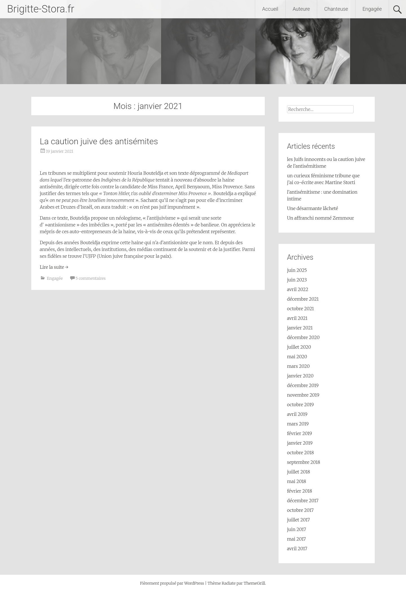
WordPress (194, 583)
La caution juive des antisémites (99, 141)
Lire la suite (54, 267)
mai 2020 (297, 356)
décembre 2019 (303, 385)
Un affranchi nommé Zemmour (320, 218)
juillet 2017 (298, 520)
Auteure (301, 9)
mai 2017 (296, 539)
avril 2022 (297, 289)
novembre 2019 (303, 395)
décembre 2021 (303, 299)
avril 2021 (297, 318)
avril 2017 (297, 548)
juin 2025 (297, 270)
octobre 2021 (300, 308)
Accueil (270, 9)
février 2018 (299, 491)
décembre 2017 (302, 500)
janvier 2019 (300, 443)
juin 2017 (296, 529)
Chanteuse (336, 9)
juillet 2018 (298, 472)
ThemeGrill (254, 583)
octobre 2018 (300, 452)
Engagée (372, 9)
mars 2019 (298, 424)
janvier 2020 (300, 376)
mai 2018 (296, 481)
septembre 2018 (303, 462)
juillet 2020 (299, 347)
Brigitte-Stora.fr (40, 9)
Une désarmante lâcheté (312, 208)
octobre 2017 (300, 510)
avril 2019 (297, 414)
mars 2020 (298, 366)
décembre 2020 (303, 337)
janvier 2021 (300, 328)
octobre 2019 (300, 404)
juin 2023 (297, 280)
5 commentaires (91, 278)
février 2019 (299, 433)
